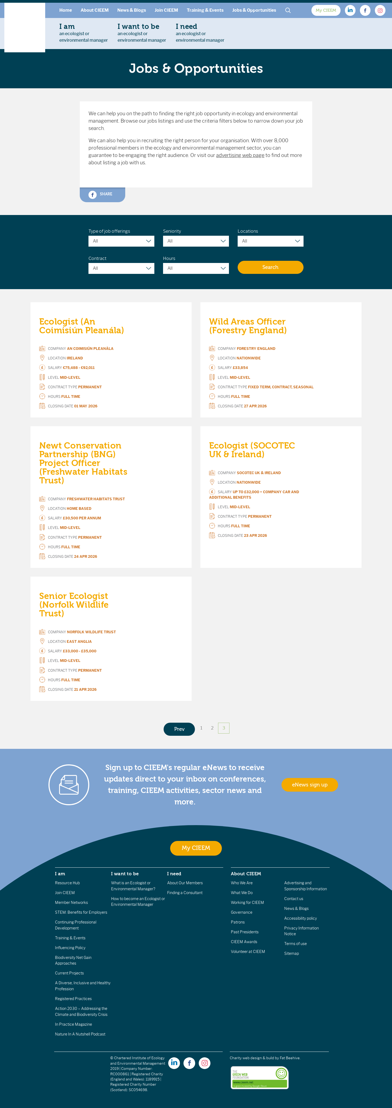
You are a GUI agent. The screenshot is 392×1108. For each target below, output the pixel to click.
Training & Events (205, 10)
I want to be (125, 873)
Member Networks (71, 902)
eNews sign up (309, 785)
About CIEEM (95, 10)
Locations (248, 231)
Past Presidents (245, 932)
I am (60, 873)
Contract (97, 258)
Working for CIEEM (247, 902)
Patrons (238, 922)
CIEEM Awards (244, 941)
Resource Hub (67, 882)
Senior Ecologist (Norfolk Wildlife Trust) (74, 605)
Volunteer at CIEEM (248, 951)
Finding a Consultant (185, 892)
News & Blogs (131, 10)
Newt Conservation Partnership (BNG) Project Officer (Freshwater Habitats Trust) (83, 463)
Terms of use (295, 943)
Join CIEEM (166, 10)
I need (174, 873)
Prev (179, 729)
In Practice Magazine (73, 1024)
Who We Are (242, 882)
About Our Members (185, 882)
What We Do (242, 892)
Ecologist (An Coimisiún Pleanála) (81, 326)
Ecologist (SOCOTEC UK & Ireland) (252, 450)
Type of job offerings (109, 231)
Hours (169, 258)
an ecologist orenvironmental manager (83, 33)
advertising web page (240, 155)
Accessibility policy (300, 918)
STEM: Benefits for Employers (81, 912)
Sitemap (291, 953)
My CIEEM (326, 10)
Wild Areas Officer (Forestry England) (248, 326)
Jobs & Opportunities (254, 10)
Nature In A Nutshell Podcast (80, 1034)
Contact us (293, 898)
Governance (241, 912)
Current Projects (69, 973)
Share (100, 195)
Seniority (172, 231)
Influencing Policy (70, 947)
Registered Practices (73, 998)
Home (65, 10)
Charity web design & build (252, 1058)
